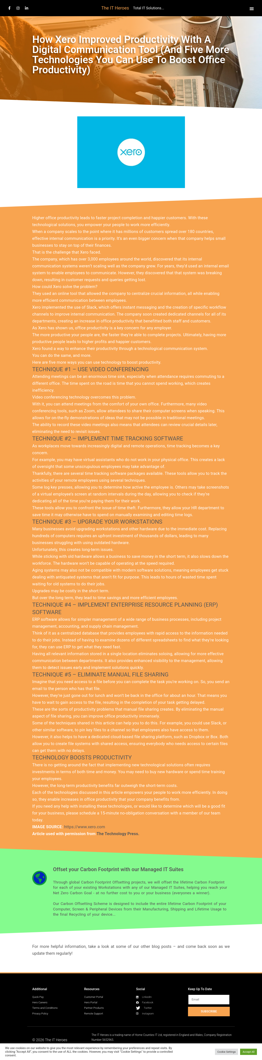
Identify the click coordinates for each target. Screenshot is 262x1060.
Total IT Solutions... (148, 8)
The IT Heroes (115, 8)
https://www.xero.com (84, 826)
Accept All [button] (248, 1051)
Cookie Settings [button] (226, 1051)
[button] (251, 8)
